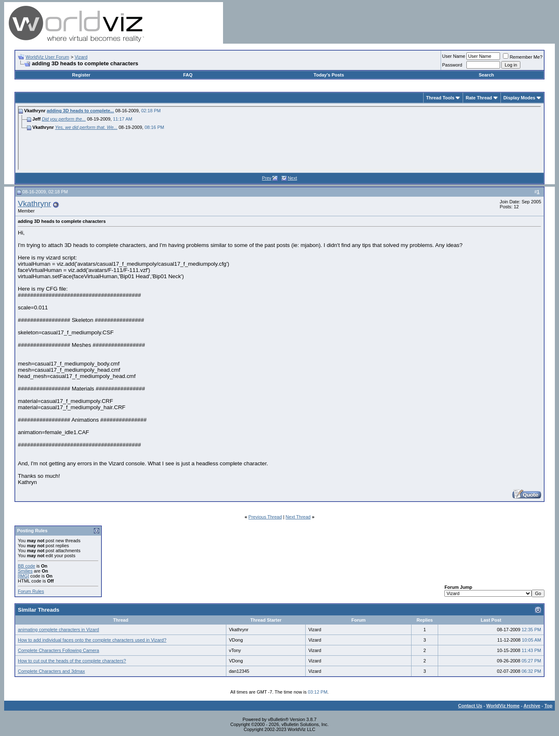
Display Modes (519, 97)
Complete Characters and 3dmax (51, 671)
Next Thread (298, 516)
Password (452, 64)
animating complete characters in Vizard (58, 629)
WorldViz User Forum (47, 56)
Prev (267, 177)
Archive (532, 705)
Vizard (81, 56)
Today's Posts (329, 74)
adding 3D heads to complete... (80, 110)
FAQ (188, 74)
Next (292, 177)
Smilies (25, 570)
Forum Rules (31, 591)
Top (548, 705)
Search (486, 74)
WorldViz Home (503, 705)
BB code (26, 565)
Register (81, 74)
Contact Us (470, 705)
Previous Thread (265, 516)
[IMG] (23, 575)
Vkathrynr (34, 203)
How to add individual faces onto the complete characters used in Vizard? (92, 639)
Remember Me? (522, 56)
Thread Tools (440, 97)
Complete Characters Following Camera (58, 650)
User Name (454, 56)
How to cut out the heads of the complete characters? (72, 660)
